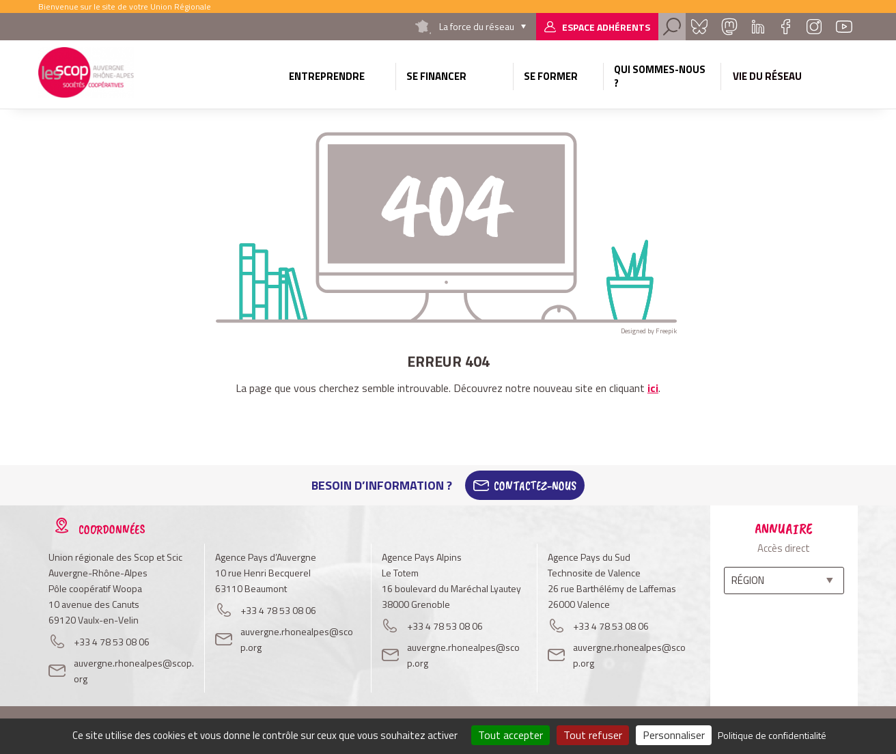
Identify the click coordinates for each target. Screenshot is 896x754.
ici (652, 388)
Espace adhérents (606, 27)
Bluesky (699, 26)
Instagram (814, 26)
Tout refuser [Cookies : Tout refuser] (592, 735)
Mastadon (729, 26)
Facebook (785, 26)
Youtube (844, 26)
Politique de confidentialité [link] (772, 735)
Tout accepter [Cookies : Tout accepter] (510, 735)
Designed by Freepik (649, 331)
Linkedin (758, 26)
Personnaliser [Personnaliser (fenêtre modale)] (674, 735)
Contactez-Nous (535, 485)
